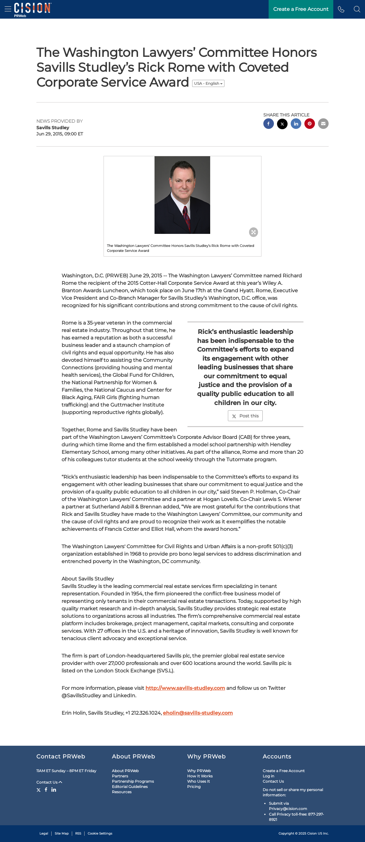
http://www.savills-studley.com (185, 688)
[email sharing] (323, 124)
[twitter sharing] (282, 125)
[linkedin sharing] (296, 124)
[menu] (8, 9)
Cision (312, 833)
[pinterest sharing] (309, 124)
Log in (268, 776)
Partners (120, 776)
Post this (245, 416)
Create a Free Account (284, 770)
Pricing (194, 786)
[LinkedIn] (54, 789)
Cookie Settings (100, 833)
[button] (357, 9)
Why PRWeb (199, 770)
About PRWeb (125, 770)
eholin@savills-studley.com (198, 713)
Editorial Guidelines (130, 786)
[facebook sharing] (268, 124)
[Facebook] (46, 789)
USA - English (208, 83)
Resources (122, 792)
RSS (78, 833)
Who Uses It (198, 781)
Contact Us (49, 782)
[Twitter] (39, 789)
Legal (43, 833)
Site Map (62, 833)
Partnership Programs (133, 781)
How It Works (200, 776)
